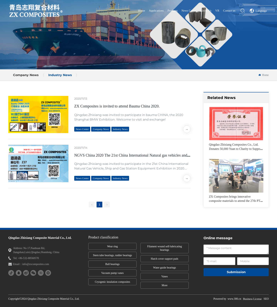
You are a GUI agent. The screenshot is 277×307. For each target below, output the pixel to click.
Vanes (164, 276)
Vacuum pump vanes (112, 273)
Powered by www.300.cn (227, 298)
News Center (82, 129)
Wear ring (112, 246)
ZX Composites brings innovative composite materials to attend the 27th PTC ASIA (235, 201)
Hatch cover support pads (164, 258)
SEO (266, 298)
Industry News (60, 75)
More (164, 285)
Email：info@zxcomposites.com (31, 264)
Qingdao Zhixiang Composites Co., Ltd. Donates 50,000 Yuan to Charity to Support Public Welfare (235, 149)
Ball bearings (112, 264)
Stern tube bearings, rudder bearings (112, 255)
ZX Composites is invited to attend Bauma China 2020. (117, 106)
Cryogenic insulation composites (112, 281)
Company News (26, 75)
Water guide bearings (164, 267)
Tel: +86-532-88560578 (26, 258)
